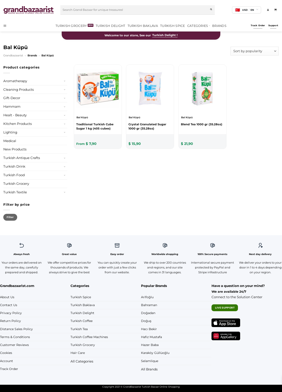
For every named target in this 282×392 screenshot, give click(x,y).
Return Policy (10, 321)
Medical (9, 141)
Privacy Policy (11, 313)
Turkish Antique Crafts (21, 158)
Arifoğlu (147, 297)
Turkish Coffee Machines (89, 337)
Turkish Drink (14, 166)
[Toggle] (64, 81)
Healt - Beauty (15, 115)
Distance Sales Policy (16, 329)
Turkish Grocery (71, 26)
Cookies (6, 353)
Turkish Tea (79, 329)
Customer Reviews (14, 345)
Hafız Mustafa (151, 337)
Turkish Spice (172, 26)
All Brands (149, 369)
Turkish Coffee (81, 321)
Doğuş (146, 321)
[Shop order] (254, 51)
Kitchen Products (17, 124)
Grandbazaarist (13, 55)
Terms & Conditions (15, 337)
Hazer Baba (150, 345)
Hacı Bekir (149, 329)
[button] (6, 25)
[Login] (269, 10)
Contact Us (8, 305)
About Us (7, 297)
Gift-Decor (11, 98)
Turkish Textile (15, 192)
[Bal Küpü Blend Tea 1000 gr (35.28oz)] (202, 124)
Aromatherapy (15, 81)
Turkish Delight (110, 26)
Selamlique (149, 361)
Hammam (11, 106)
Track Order (9, 369)
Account (6, 361)
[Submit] (211, 10)
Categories (198, 26)
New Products (14, 149)
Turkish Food (14, 175)
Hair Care (77, 353)
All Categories (81, 361)
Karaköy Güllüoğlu (155, 353)
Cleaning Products (18, 89)
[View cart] (276, 10)
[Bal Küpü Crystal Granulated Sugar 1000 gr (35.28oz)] (150, 126)
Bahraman (149, 305)
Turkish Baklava (143, 26)
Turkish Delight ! (165, 35)
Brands (219, 26)
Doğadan (148, 313)
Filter (10, 217)
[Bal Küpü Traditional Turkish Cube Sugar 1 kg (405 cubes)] (97, 126)
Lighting (10, 132)
